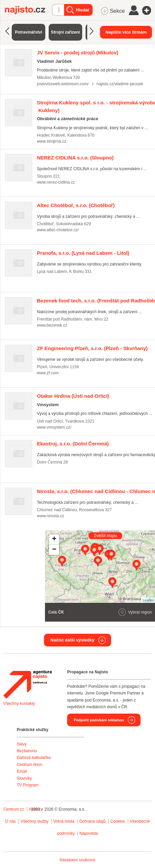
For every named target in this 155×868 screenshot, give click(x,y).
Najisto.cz (28, 10)
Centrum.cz (13, 809)
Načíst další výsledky (73, 639)
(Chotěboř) (76, 205)
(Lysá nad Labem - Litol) (83, 253)
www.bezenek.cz (52, 325)
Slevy (22, 744)
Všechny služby (35, 821)
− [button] (54, 550)
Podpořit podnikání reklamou (99, 720)
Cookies (117, 821)
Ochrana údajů (92, 821)
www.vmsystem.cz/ (54, 427)
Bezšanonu (27, 751)
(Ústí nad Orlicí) (73, 396)
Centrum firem (29, 764)
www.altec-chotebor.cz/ (58, 230)
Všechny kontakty (19, 703)
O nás (10, 821)
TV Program (28, 785)
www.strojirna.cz (51, 141)
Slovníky (24, 778)
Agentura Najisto (27, 684)
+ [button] (54, 539)
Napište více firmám (126, 32)
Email (22, 771)
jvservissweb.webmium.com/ (63, 84)
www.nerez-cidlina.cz (56, 182)
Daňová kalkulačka (34, 757)
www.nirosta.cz (50, 516)
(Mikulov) (77, 52)
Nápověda (89, 833)
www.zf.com (48, 373)
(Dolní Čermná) (73, 443)
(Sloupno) (75, 157)
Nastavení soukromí (78, 860)
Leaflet (148, 600)
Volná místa (63, 821)
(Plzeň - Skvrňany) (92, 348)
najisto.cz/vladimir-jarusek (120, 84)
